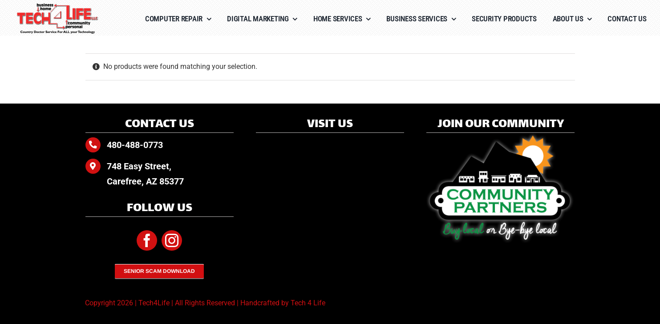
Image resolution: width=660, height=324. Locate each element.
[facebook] (147, 240)
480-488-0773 (135, 145)
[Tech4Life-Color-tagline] (57, 6)
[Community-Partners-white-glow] (500, 136)
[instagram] (172, 240)
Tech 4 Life (308, 303)
